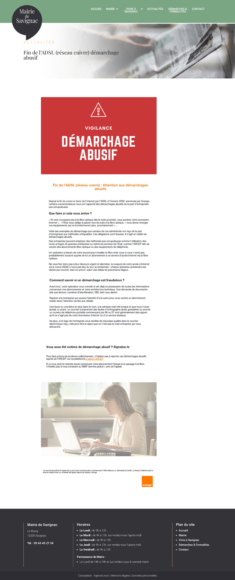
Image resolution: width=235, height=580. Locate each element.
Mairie (110, 9)
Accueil (96, 9)
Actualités (155, 9)
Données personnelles (144, 575)
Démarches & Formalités (177, 10)
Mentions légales (120, 575)
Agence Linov (101, 575)
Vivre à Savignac (131, 10)
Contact (198, 9)
